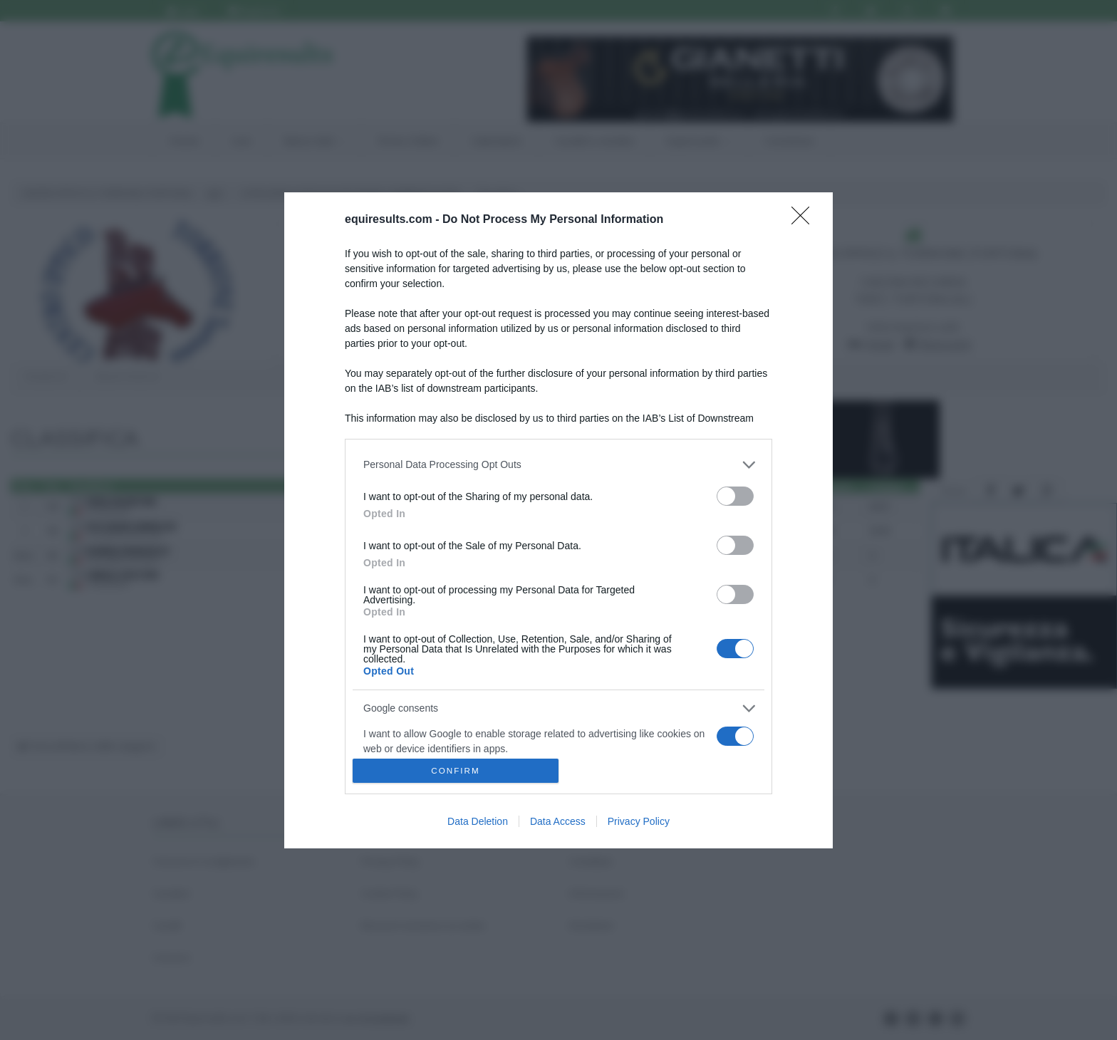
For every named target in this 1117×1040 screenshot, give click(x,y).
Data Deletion (477, 821)
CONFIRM (455, 770)
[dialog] (558, 520)
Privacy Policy (639, 821)
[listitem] (558, 464)
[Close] (805, 220)
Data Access (558, 821)
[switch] (735, 496)
